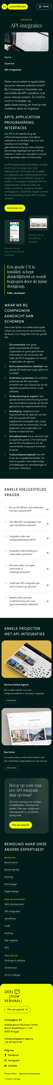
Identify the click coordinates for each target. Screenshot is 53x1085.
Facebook (11, 1055)
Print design (10, 885)
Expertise (9, 63)
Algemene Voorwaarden (29, 1073)
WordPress (10, 921)
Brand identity (11, 871)
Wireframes (10, 971)
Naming (8, 878)
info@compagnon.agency (18, 1038)
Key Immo (9, 754)
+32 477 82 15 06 (13, 1042)
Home (7, 57)
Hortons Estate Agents (16, 686)
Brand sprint (11, 863)
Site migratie (11, 942)
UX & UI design (12, 978)
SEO (6, 950)
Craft (7, 928)
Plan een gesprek (20, 824)
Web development (14, 906)
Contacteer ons (14, 207)
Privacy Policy (10, 1073)
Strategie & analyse (14, 964)
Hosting (8, 935)
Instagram (11, 1060)
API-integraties (12, 913)
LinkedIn (10, 1065)
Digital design (11, 892)
